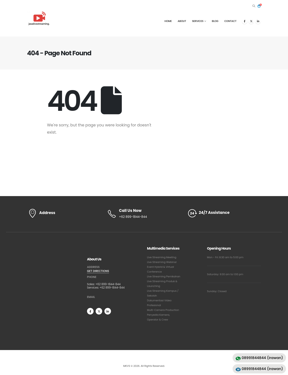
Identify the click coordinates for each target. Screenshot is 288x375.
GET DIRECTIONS (98, 271)
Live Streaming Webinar (162, 262)
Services (197, 21)
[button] (253, 6)
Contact (230, 21)
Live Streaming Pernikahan (163, 276)
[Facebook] (244, 21)
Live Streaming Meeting (161, 257)
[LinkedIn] (258, 21)
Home (168, 21)
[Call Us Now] (144, 214)
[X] (251, 21)
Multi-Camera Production (163, 310)
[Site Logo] (39, 18)
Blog (215, 21)
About (182, 21)
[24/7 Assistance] (224, 213)
